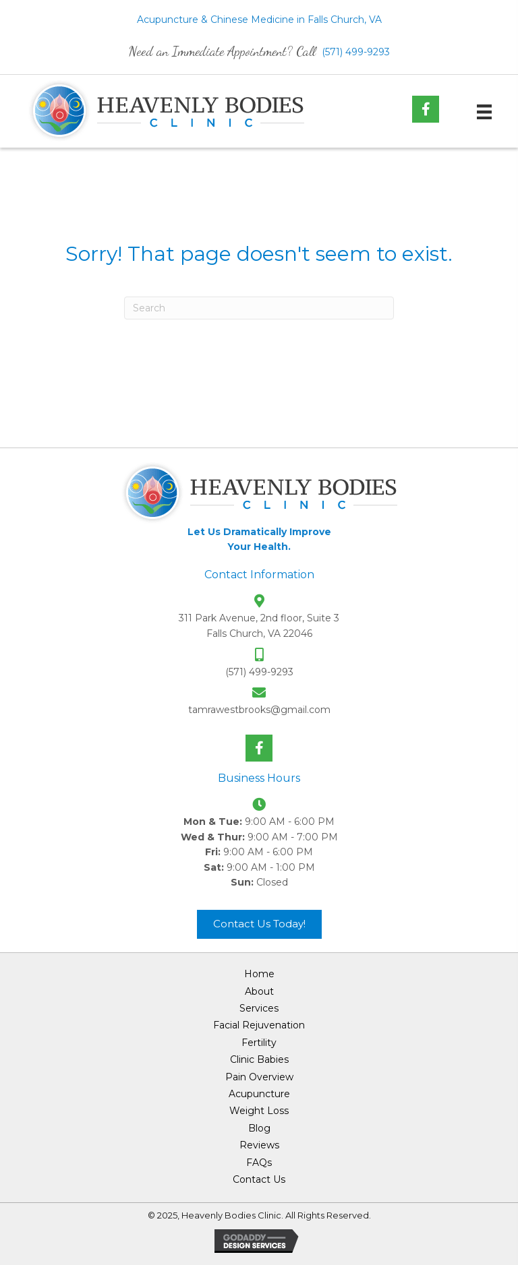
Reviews (259, 1145)
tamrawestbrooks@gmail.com (259, 710)
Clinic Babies (259, 1059)
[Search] (259, 308)
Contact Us (259, 1179)
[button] (425, 109)
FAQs (259, 1162)
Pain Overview (259, 1077)
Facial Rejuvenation (259, 1025)
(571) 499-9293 (356, 52)
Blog (259, 1128)
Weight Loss (259, 1111)
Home (259, 974)
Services (259, 1008)
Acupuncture (259, 1094)
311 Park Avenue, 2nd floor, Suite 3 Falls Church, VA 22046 (259, 625)
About (259, 991)
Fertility (259, 1043)
